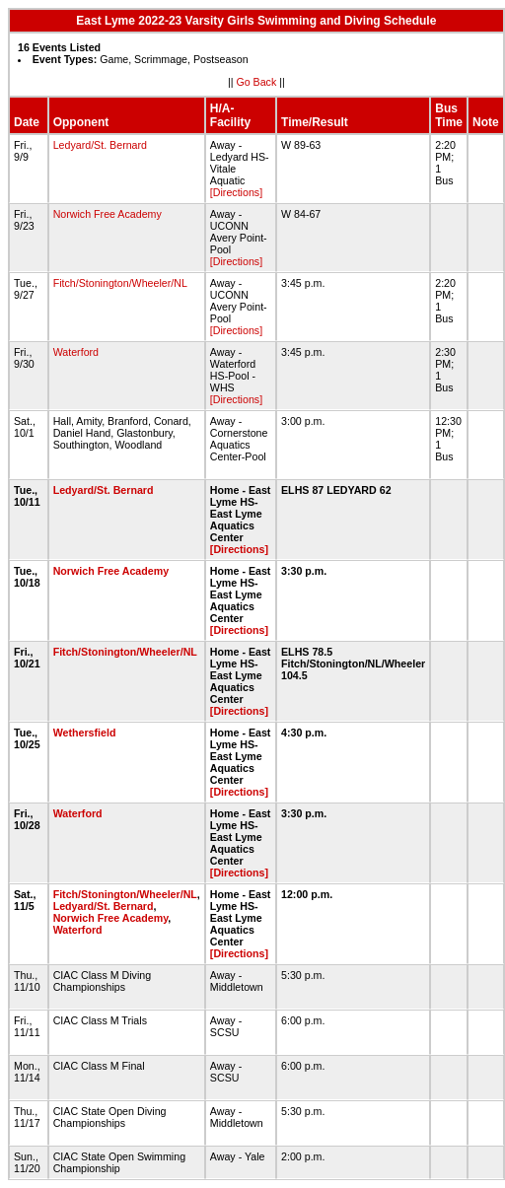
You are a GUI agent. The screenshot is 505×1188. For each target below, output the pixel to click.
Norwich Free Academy (107, 214)
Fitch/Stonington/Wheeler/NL (120, 283)
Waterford (76, 352)
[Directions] (236, 192)
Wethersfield (84, 732)
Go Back (256, 82)
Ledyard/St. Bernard (100, 145)
